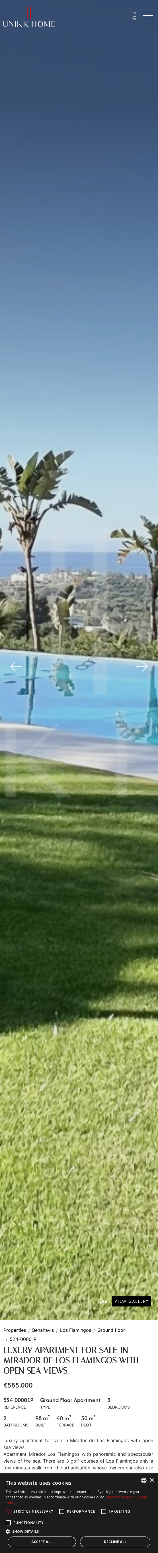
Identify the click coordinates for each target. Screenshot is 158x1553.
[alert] (79, 1513)
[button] (79, 1531)
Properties (14, 1330)
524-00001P (23, 1339)
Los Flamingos (75, 1330)
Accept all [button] (41, 1541)
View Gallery (131, 1301)
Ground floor (111, 1330)
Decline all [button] (115, 1541)
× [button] (151, 1480)
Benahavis (43, 1330)
